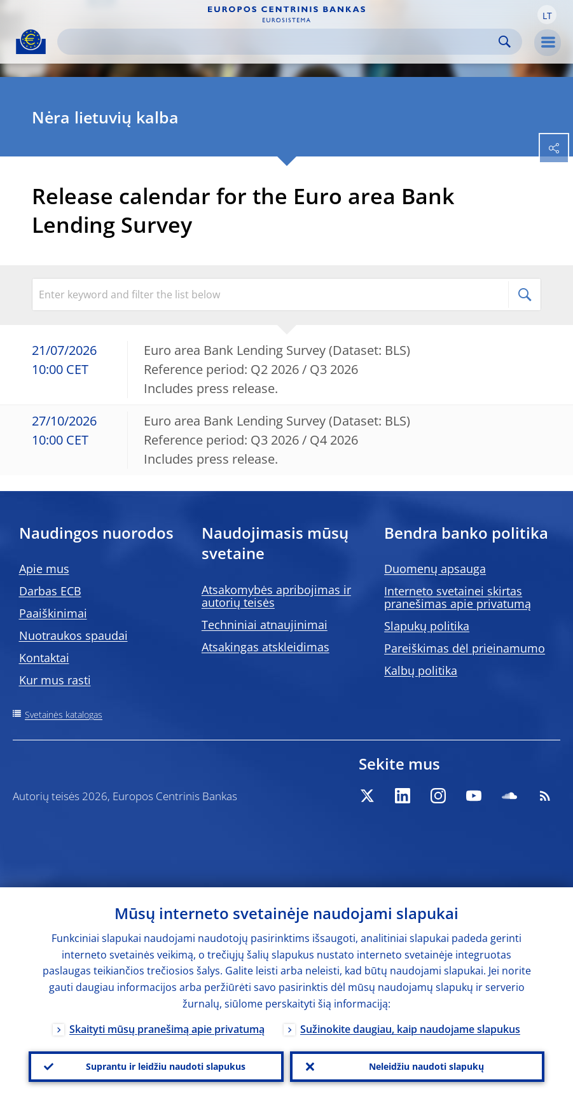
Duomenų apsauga (435, 568)
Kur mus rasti (55, 680)
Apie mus (44, 568)
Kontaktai (44, 657)
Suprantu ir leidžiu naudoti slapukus (165, 1066)
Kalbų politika (420, 670)
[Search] (279, 42)
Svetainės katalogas (63, 715)
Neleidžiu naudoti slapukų (426, 1066)
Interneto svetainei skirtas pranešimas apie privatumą (457, 597)
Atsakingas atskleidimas (265, 646)
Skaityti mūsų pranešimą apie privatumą (167, 1029)
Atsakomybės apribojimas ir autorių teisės (276, 596)
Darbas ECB (50, 591)
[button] (546, 14)
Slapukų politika (426, 626)
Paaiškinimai (53, 613)
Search (504, 42)
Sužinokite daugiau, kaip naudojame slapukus (410, 1029)
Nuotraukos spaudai (73, 635)
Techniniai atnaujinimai (265, 624)
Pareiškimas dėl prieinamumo (464, 648)
